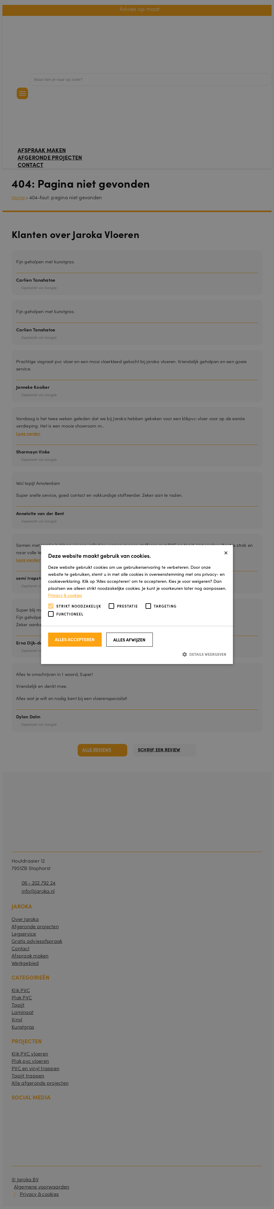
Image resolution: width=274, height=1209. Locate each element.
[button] (137, 654)
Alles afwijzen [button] (129, 640)
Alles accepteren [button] (75, 639)
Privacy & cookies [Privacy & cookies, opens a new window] (65, 595)
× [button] (226, 552)
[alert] (137, 604)
